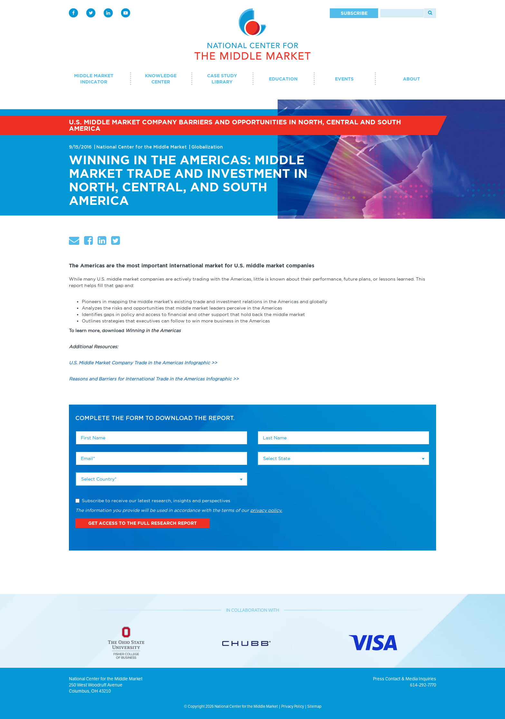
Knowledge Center (160, 78)
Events (344, 78)
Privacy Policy (292, 706)
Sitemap (314, 706)
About (411, 78)
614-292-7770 (423, 685)
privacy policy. (266, 510)
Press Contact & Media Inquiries (404, 679)
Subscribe (354, 13)
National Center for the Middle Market (141, 147)
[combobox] (161, 479)
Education (283, 78)
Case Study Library (222, 78)
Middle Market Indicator (93, 78)
